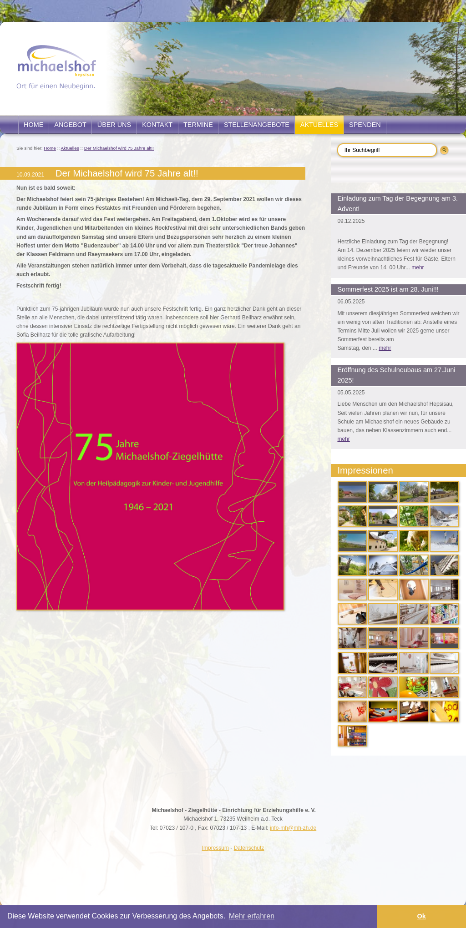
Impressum (215, 848)
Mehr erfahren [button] (252, 916)
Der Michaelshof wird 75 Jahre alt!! (119, 148)
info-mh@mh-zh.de (293, 828)
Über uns (114, 124)
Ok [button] (421, 916)
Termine (198, 124)
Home (33, 124)
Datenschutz (249, 848)
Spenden (365, 124)
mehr (417, 267)
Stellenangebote (256, 124)
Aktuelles (319, 124)
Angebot (70, 124)
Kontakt (157, 124)
